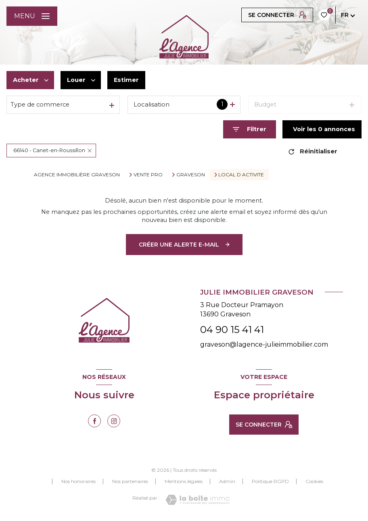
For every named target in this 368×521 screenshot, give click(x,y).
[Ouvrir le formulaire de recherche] (249, 129)
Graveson (190, 174)
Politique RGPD (270, 481)
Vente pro (148, 174)
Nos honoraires (78, 481)
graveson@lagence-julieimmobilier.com (264, 344)
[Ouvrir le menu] (31, 16)
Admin (227, 481)
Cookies (314, 481)
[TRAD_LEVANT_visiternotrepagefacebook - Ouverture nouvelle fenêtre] (94, 420)
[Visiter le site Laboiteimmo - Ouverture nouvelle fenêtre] (197, 500)
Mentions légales (184, 481)
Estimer (126, 80)
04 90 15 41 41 (232, 329)
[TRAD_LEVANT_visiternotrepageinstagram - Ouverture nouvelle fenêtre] (113, 420)
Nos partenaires (130, 481)
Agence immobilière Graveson (77, 175)
